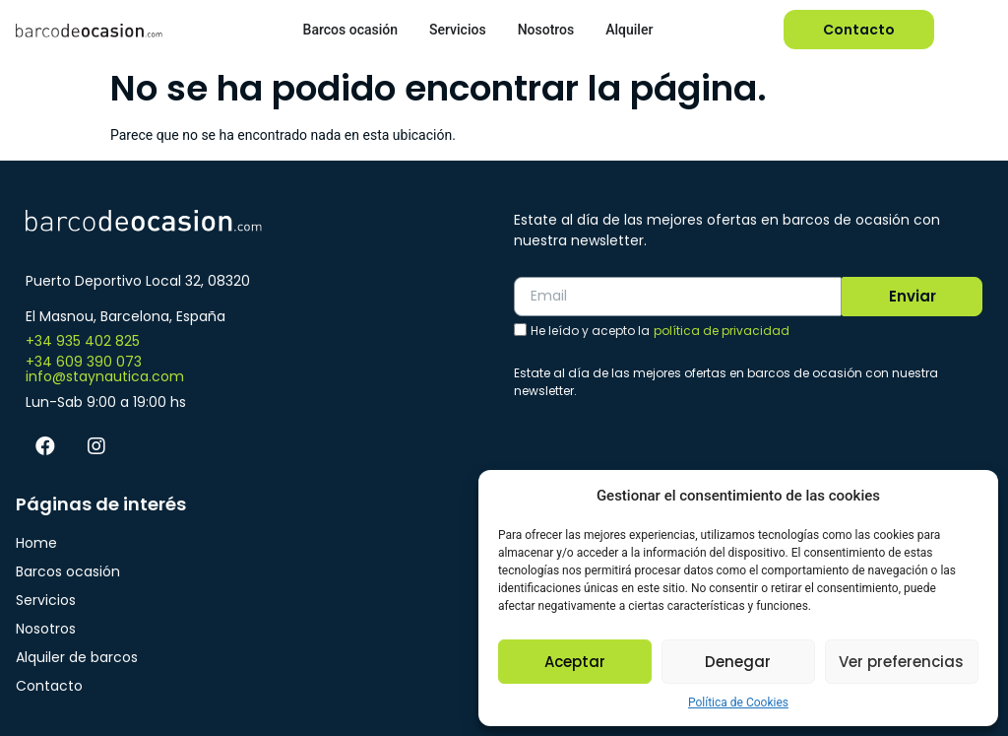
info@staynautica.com (105, 376)
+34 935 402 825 (83, 341)
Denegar (738, 661)
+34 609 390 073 (84, 361)
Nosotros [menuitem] (546, 29)
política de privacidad (721, 330)
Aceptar (574, 661)
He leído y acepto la (660, 331)
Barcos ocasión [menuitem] (350, 29)
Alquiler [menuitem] (629, 29)
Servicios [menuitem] (457, 29)
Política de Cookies (738, 702)
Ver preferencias (901, 661)
